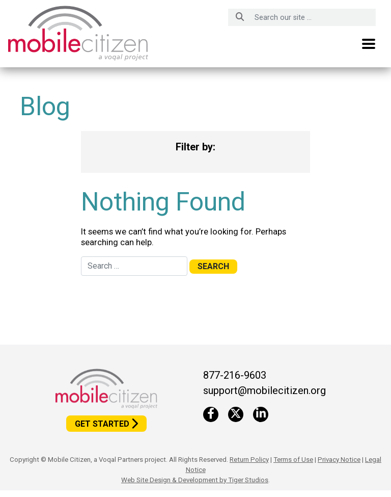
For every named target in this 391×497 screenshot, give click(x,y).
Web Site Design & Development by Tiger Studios (194, 480)
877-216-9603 (234, 375)
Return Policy (249, 459)
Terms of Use (293, 459)
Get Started (102, 424)
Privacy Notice (339, 459)
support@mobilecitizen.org (264, 390)
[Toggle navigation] (368, 44)
